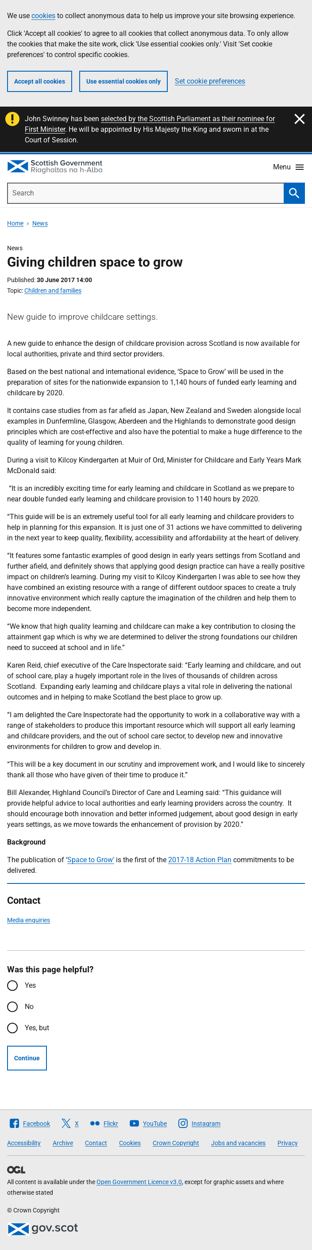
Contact (96, 1143)
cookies (43, 15)
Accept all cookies (39, 81)
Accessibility (24, 1143)
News (40, 223)
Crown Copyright (176, 1143)
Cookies (130, 1143)
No (29, 1006)
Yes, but (37, 1028)
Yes (30, 985)
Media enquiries (28, 920)
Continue (27, 1058)
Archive (63, 1143)
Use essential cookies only (123, 81)
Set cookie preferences (210, 81)
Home (15, 223)
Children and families (52, 290)
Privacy (287, 1143)
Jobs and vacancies (238, 1143)
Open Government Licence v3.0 (139, 1181)
